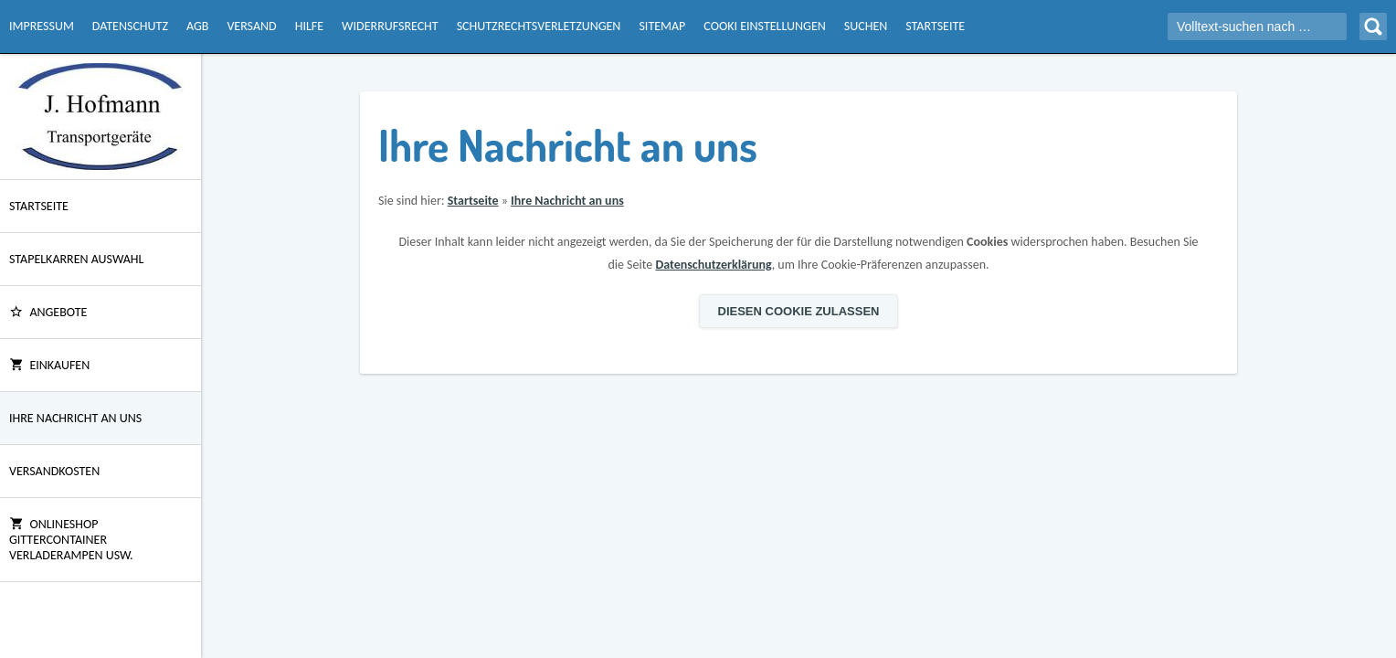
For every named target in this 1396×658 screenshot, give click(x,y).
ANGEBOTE (48, 312)
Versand (251, 26)
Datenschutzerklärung (713, 264)
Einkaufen (49, 365)
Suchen (865, 26)
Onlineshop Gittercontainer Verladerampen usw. (71, 539)
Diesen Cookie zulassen (799, 311)
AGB (197, 26)
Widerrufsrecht (390, 26)
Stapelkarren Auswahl (76, 259)
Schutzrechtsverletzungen (539, 26)
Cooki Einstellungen (764, 26)
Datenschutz (130, 26)
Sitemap (662, 26)
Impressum (41, 26)
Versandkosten (54, 471)
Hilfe (309, 26)
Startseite (935, 26)
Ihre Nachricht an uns (75, 418)
